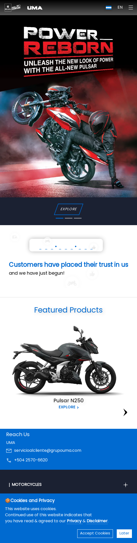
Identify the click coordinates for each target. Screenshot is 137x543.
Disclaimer (97, 521)
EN (120, 8)
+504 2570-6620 (31, 460)
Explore (67, 407)
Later (124, 533)
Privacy (75, 521)
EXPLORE (68, 209)
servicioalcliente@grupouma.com (47, 451)
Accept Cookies (95, 533)
